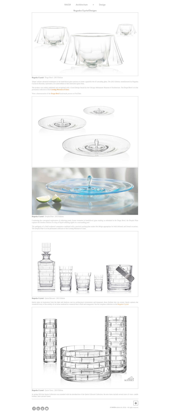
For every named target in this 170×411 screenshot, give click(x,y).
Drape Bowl (55, 94)
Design (102, 4)
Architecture (82, 4)
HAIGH (67, 4)
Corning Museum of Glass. (59, 90)
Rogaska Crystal (123, 304)
